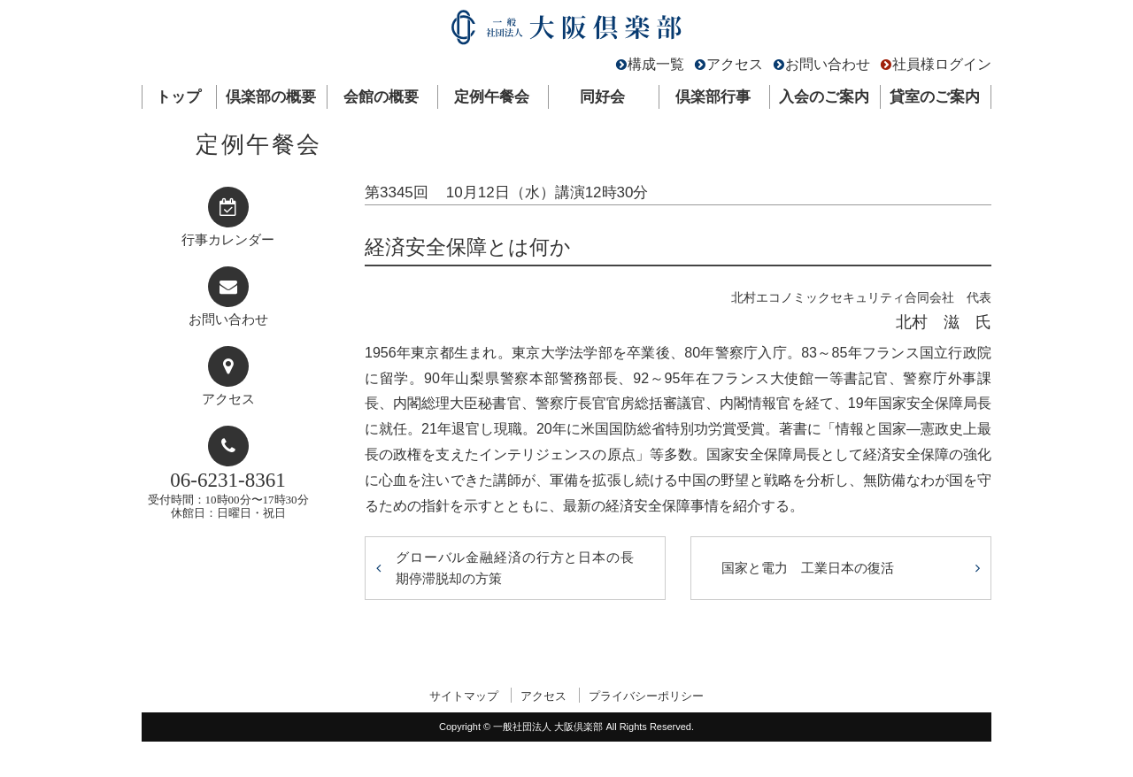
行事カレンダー (227, 240)
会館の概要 (381, 96)
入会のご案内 (824, 96)
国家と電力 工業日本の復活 (807, 567)
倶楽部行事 (713, 96)
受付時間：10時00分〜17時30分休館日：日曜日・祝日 (228, 494)
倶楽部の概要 (271, 96)
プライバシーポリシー (646, 696)
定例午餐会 (491, 96)
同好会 (602, 96)
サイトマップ (463, 696)
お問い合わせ (827, 64)
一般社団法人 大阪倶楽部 (566, 31)
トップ (178, 96)
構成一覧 (656, 64)
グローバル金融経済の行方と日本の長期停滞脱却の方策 (515, 568)
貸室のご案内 (935, 96)
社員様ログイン (941, 64)
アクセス (734, 64)
